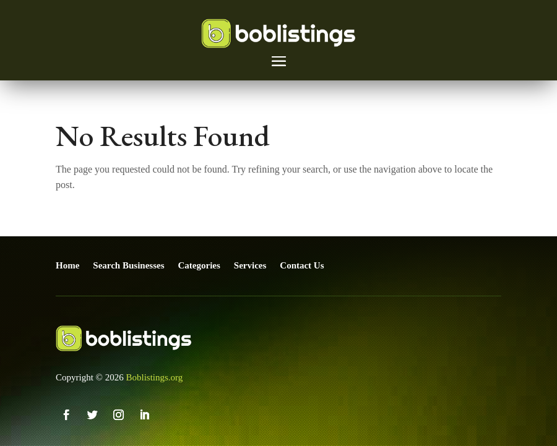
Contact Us (302, 265)
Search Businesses (128, 265)
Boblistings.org (154, 377)
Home (67, 265)
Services (250, 265)
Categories (199, 265)
